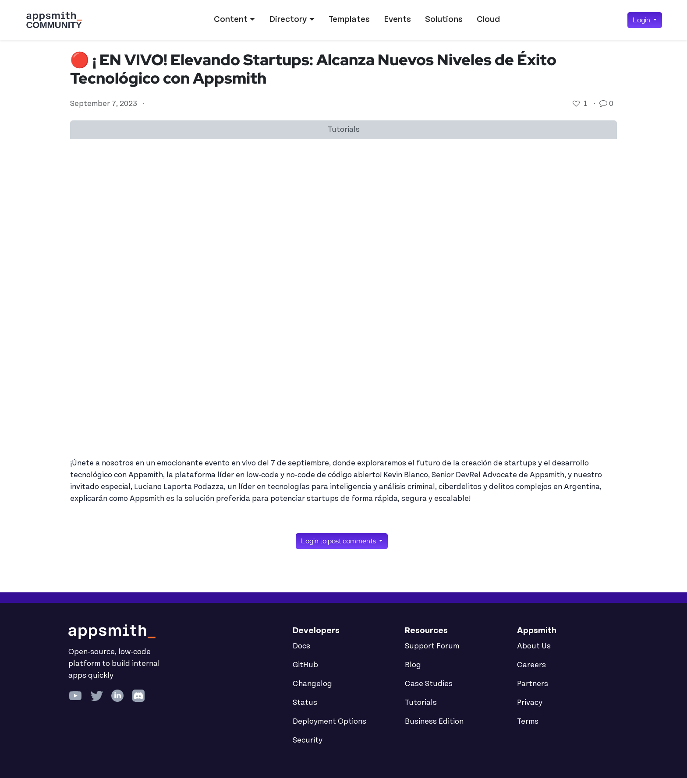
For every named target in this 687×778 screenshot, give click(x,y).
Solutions (444, 19)
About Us (534, 646)
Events (397, 19)
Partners (532, 684)
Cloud (488, 19)
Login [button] (642, 20)
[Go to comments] (604, 104)
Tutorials (421, 703)
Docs (301, 646)
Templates (349, 19)
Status (305, 703)
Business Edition (434, 721)
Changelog (312, 684)
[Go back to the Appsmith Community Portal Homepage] (54, 20)
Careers (531, 665)
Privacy (529, 703)
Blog (413, 665)
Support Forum (432, 646)
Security (307, 740)
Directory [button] (288, 19)
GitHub (305, 665)
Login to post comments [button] (339, 541)
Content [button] (231, 19)
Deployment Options (329, 721)
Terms (527, 721)
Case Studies (429, 684)
